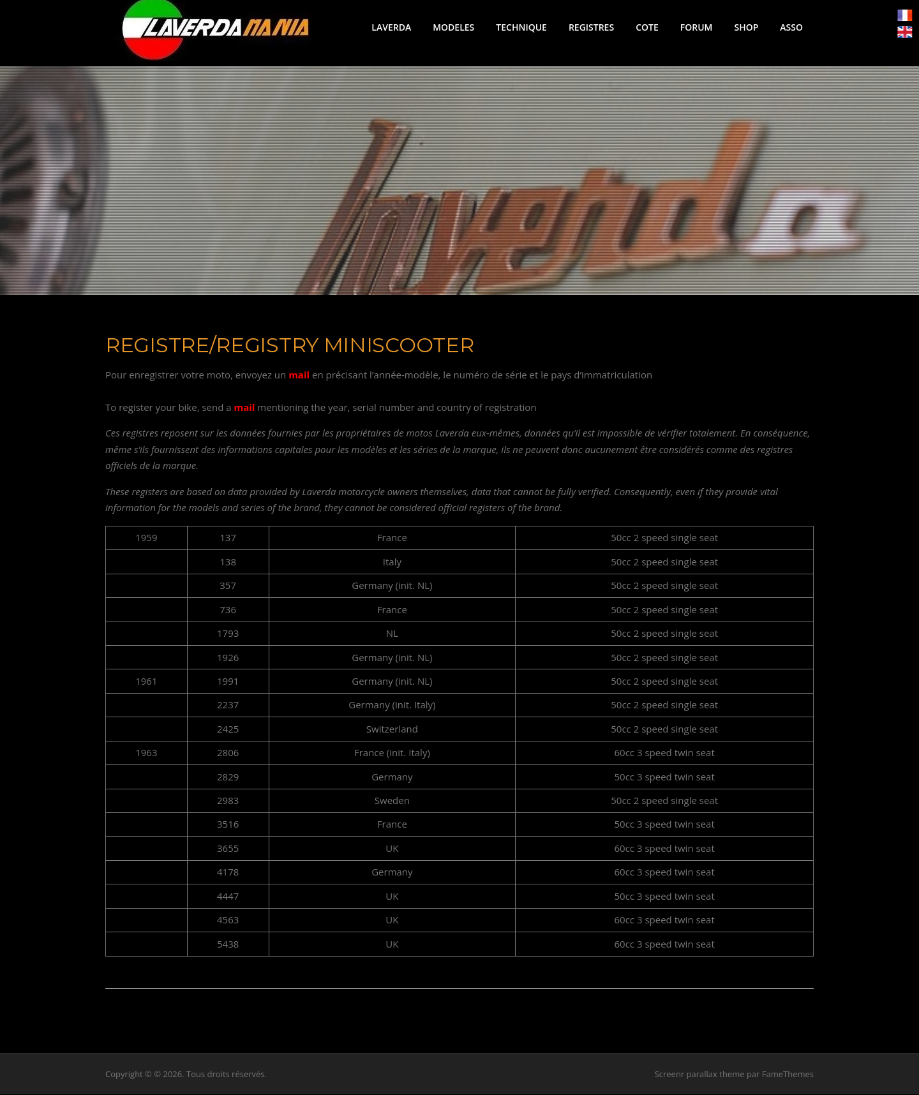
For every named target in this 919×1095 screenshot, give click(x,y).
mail (299, 375)
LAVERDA (391, 27)
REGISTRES (591, 27)
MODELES (453, 27)
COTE (647, 27)
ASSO (791, 27)
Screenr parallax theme (700, 1074)
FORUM (696, 27)
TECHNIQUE (521, 27)
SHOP (746, 27)
